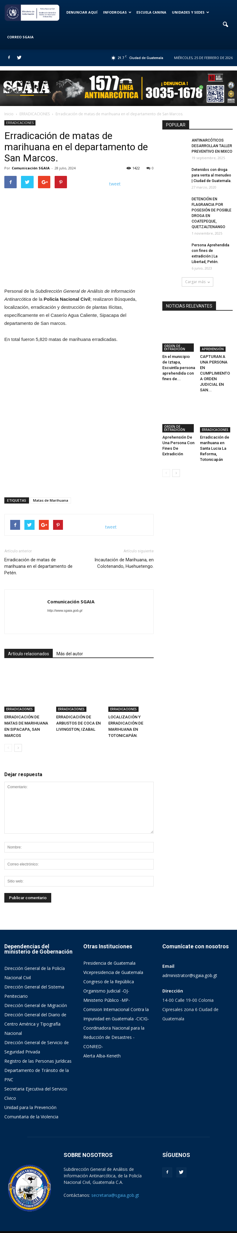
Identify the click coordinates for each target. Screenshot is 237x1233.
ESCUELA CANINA (151, 12)
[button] (225, 24)
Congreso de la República (108, 967)
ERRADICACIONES (20, 123)
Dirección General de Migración (35, 991)
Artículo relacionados (28, 653)
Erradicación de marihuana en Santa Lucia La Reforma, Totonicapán (214, 428)
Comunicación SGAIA (31, 168)
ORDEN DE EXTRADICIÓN (174, 337)
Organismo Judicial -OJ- (106, 977)
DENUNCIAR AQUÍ (82, 12)
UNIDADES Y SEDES (190, 12)
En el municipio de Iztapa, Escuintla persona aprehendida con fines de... (178, 357)
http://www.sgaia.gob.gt (64, 610)
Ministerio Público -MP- (106, 986)
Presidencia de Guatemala (109, 949)
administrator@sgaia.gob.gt (189, 961)
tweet (115, 184)
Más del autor (69, 653)
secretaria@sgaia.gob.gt (115, 1181)
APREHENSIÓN (213, 338)
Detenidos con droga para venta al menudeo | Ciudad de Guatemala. (211, 175)
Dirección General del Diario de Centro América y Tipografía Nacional (35, 1009)
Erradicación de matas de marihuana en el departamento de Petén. (38, 566)
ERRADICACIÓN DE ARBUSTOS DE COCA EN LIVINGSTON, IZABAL (78, 709)
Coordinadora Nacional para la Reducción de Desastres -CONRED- (113, 1023)
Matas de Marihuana (50, 500)
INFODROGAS (117, 12)
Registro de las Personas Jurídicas (38, 1047)
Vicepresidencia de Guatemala (113, 958)
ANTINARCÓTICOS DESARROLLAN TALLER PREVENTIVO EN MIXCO (212, 146)
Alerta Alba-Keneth (102, 1041)
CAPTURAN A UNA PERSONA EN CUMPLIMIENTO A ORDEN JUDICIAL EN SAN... (215, 363)
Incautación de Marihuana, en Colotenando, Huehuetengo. (124, 563)
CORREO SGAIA (20, 37)
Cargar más (197, 281)
